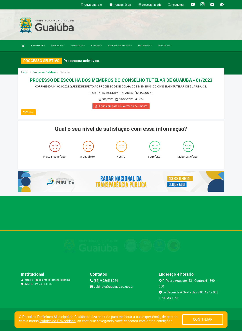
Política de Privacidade (58, 321)
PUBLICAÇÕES (145, 46)
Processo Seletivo (44, 72)
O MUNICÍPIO (57, 46)
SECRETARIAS (78, 46)
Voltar (28, 112)
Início (24, 72)
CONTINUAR (202, 319)
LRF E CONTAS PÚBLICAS (120, 46)
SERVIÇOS (96, 46)
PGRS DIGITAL (165, 46)
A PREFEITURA (38, 46)
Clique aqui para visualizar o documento (121, 106)
